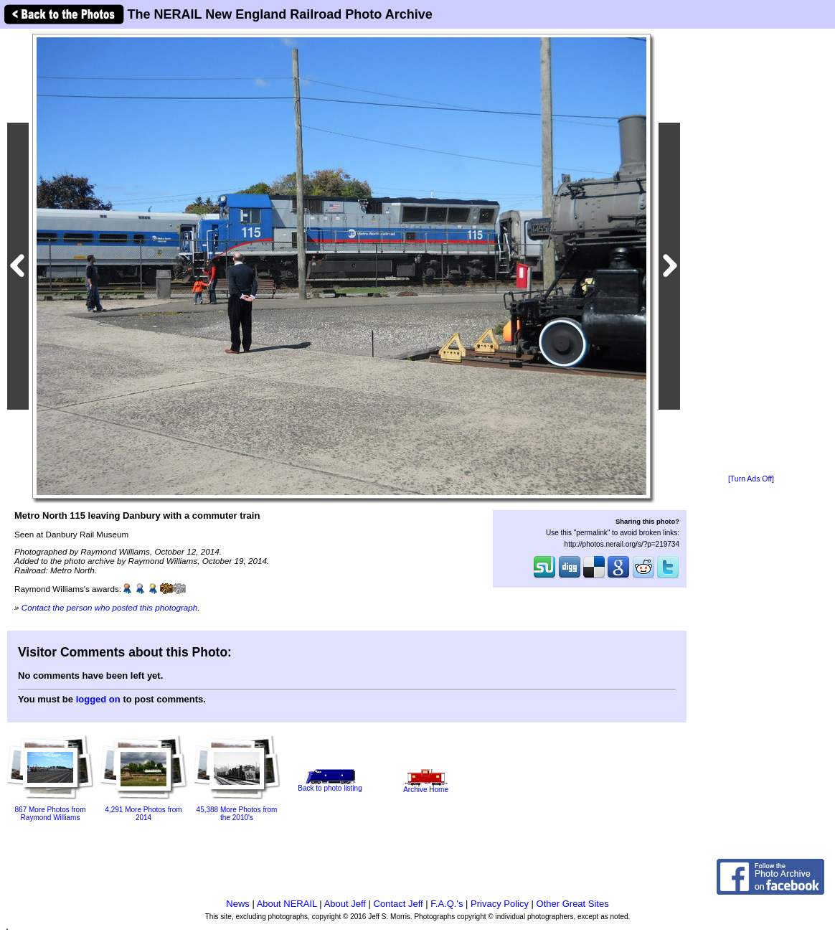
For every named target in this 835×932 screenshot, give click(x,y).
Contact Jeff (398, 903)
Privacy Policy (500, 903)
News (238, 903)
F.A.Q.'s (446, 903)
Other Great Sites (573, 903)
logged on (98, 699)
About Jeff (345, 903)
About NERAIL (287, 903)
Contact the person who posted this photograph (110, 607)
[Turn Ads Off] (751, 479)
